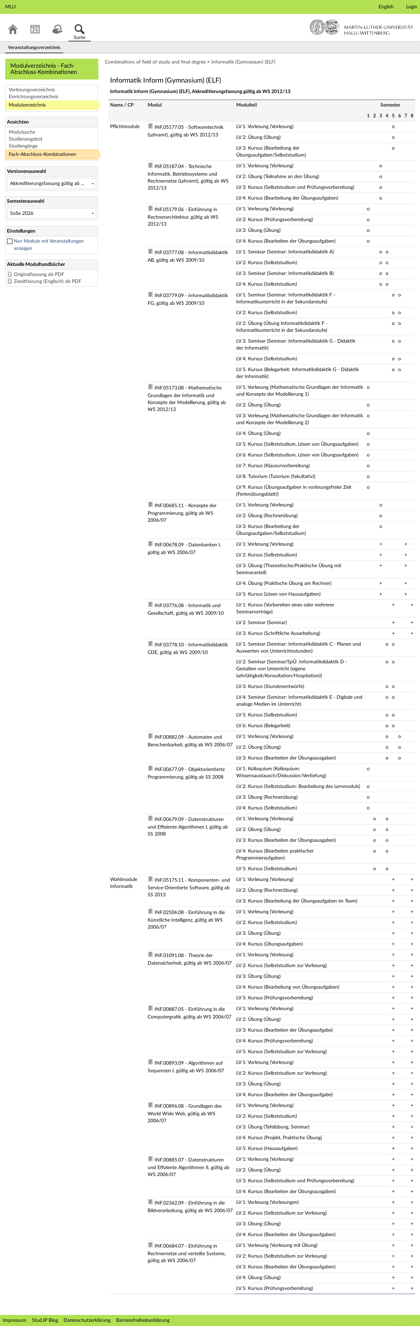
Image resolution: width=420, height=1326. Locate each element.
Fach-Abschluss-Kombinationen (42, 154)
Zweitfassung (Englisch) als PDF (47, 281)
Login (411, 7)
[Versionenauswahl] (51, 183)
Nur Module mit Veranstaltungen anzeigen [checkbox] (49, 245)
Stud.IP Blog (45, 1320)
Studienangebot (25, 139)
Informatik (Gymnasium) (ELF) (243, 62)
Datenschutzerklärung (87, 1320)
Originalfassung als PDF (39, 274)
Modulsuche (22, 132)
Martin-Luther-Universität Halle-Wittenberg (361, 27)
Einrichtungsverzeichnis (33, 96)
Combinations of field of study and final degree (155, 62)
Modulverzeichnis (27, 105)
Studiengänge (23, 146)
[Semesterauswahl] (51, 213)
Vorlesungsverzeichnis (32, 89)
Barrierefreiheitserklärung (143, 1320)
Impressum (14, 1320)
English (386, 7)
